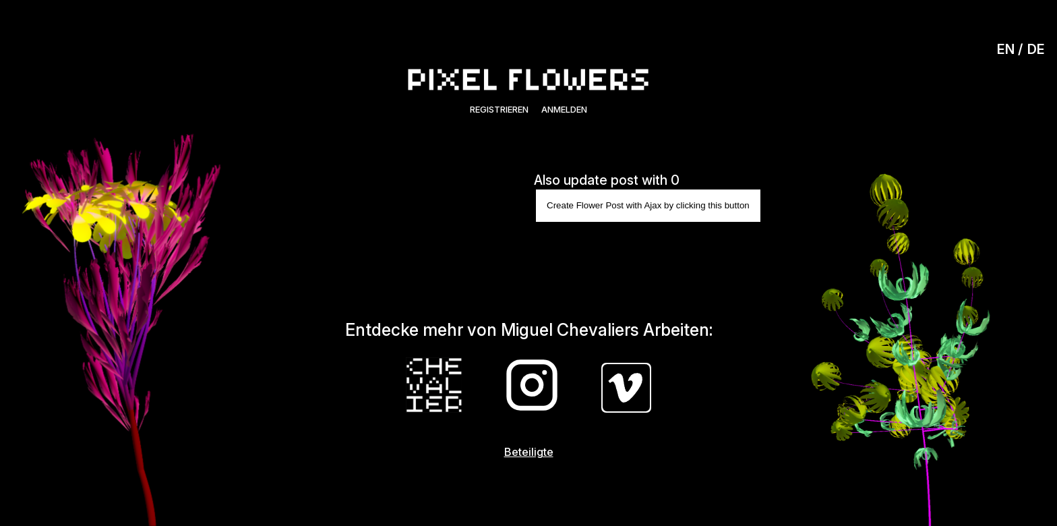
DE (1036, 49)
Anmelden (564, 109)
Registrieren (499, 109)
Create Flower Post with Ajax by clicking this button (648, 205)
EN (1006, 49)
